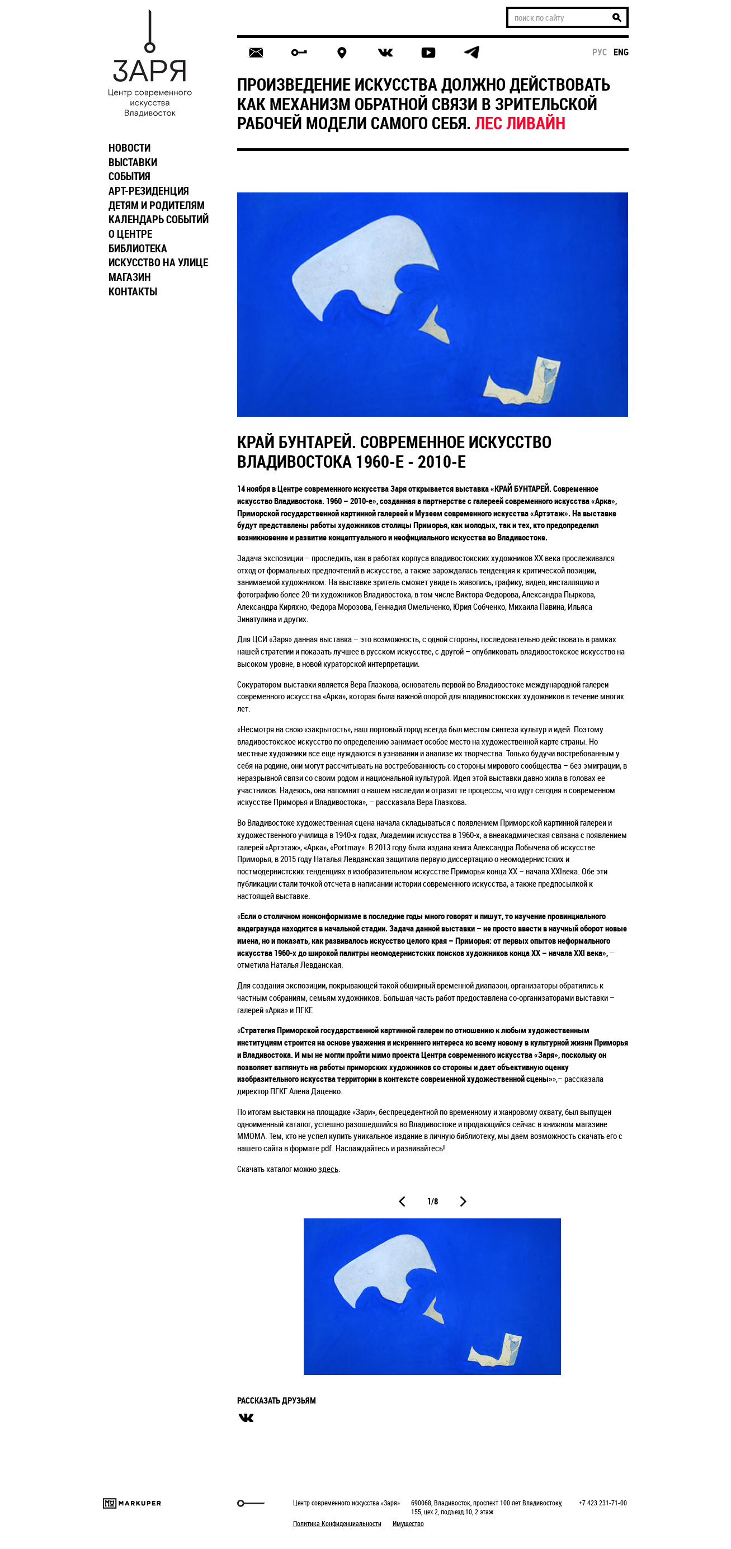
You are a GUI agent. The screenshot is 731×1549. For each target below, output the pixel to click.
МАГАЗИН (130, 277)
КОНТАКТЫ (133, 291)
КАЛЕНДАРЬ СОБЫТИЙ (159, 219)
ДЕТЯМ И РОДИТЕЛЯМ (157, 205)
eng (621, 52)
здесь (328, 1168)
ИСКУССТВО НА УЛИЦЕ (158, 262)
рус (599, 52)
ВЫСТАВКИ (133, 162)
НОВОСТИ (129, 147)
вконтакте (246, 1418)
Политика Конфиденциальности (337, 1523)
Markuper (132, 1503)
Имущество (408, 1523)
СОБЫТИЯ (129, 176)
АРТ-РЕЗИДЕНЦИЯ (149, 190)
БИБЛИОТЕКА (138, 248)
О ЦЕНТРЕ (130, 234)
